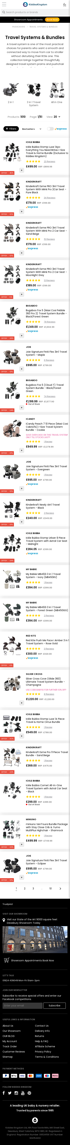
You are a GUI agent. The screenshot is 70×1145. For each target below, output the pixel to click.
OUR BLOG (9, 1036)
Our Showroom (12, 1031)
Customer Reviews (14, 1051)
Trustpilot (8, 904)
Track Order (10, 1046)
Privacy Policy (43, 1051)
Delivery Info (42, 1031)
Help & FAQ (41, 1041)
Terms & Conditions (47, 1057)
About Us (8, 1025)
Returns (39, 1036)
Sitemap (8, 1057)
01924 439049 (10, 980)
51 (51, 888)
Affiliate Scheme (45, 1046)
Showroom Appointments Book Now (32, 960)
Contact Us (42, 1025)
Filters (11, 128)
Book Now (52, 19)
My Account (10, 1041)
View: (49, 117)
